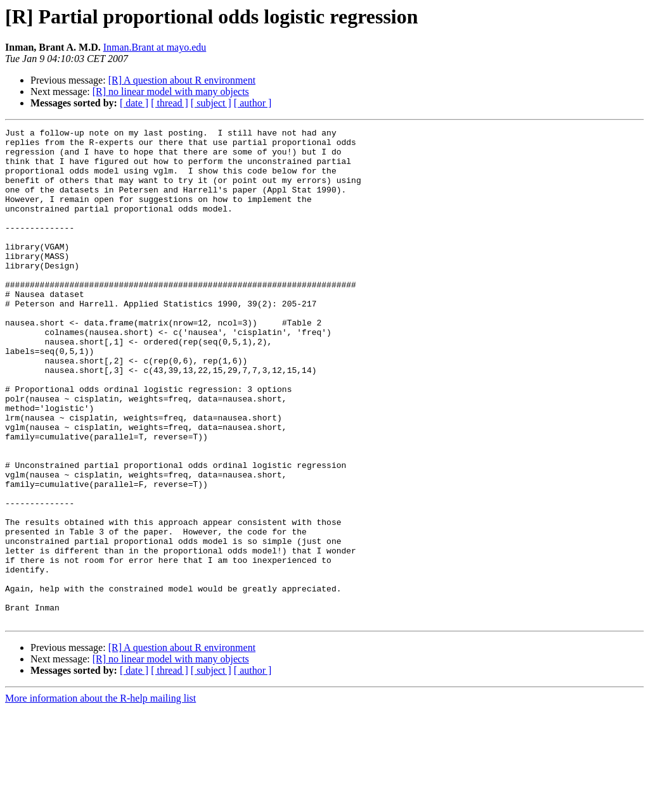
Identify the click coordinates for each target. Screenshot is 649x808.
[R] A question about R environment (181, 80)
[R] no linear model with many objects (171, 91)
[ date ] (134, 103)
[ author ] (253, 103)
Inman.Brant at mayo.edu (155, 47)
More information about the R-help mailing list (100, 797)
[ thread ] (169, 103)
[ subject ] (211, 103)
